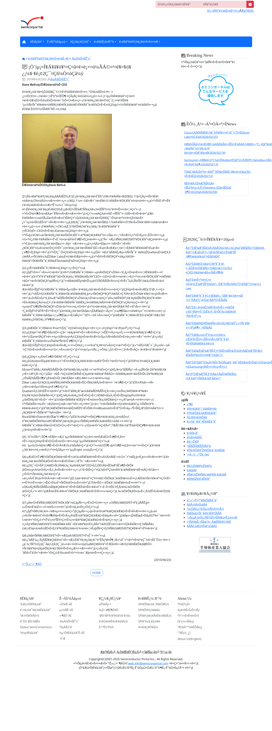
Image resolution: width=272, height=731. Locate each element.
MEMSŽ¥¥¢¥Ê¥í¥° (198, 479)
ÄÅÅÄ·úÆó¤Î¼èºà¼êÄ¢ (202, 526)
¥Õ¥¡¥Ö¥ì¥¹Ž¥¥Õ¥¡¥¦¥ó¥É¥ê (206, 450)
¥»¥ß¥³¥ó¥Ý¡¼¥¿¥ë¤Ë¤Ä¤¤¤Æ (138, 42)
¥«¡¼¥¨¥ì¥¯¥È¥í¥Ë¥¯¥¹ (201, 422)
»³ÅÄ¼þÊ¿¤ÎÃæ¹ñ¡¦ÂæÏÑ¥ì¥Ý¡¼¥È (209, 522)
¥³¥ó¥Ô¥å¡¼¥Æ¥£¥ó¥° (202, 413)
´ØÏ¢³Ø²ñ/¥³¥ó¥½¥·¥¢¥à (114, 616)
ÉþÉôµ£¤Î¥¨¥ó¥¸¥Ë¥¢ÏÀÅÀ (204, 513)
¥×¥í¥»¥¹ (192, 433)
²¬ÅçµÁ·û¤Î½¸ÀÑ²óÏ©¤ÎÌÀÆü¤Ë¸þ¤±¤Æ (212, 517)
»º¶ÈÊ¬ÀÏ (65, 616)
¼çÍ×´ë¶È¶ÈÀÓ (108, 610)
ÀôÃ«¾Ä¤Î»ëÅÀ (197, 505)
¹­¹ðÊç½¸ (184, 633)
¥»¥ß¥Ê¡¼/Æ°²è (104, 42)
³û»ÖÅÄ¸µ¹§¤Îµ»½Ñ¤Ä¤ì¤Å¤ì (205, 509)
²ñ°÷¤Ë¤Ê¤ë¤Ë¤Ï (188, 616)
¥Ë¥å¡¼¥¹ (36, 42)
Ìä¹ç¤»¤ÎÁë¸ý (186, 621)
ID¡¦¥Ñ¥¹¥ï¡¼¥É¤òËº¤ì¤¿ (223, 11)
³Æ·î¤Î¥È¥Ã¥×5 (29, 616)
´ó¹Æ (62, 638)
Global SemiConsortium (36, 627)
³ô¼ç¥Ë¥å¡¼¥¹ (29, 633)
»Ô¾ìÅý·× (105, 604)
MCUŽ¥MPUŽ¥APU (199, 466)
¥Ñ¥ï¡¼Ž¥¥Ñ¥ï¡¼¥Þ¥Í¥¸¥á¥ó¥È (207, 474)
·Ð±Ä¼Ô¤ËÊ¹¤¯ (81, 58)
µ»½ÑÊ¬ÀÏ (66, 610)
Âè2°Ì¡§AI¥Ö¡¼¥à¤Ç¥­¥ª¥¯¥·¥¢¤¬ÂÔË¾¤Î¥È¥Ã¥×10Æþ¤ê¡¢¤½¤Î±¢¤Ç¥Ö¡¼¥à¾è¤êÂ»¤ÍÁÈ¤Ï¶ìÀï (209, 268)
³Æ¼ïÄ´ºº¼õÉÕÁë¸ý (190, 627)
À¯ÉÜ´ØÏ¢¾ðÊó (30, 621)
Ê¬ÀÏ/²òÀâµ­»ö (56, 42)
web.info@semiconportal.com (148, 663)
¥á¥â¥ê (192, 470)
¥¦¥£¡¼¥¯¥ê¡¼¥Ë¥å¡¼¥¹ (35, 610)
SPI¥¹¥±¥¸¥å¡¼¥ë (149, 621)
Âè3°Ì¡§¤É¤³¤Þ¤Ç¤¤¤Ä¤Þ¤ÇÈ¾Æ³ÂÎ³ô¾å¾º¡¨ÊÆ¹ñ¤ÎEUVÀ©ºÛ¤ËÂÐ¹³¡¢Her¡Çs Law (223, 284)
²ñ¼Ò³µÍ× (184, 604)
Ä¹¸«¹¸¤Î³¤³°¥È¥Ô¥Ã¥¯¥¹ (202, 500)
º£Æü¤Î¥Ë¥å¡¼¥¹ (31, 604)
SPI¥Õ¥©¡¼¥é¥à (149, 610)
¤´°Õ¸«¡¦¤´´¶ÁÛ (32, 564)
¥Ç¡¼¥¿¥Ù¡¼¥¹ (79, 42)
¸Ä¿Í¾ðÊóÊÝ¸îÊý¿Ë (127, 652)
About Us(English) (189, 639)
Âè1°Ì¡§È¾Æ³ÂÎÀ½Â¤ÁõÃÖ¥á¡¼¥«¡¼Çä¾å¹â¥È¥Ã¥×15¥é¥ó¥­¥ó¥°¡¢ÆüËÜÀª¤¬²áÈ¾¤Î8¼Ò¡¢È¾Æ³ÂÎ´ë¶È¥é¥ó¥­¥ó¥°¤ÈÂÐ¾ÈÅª (225, 252)
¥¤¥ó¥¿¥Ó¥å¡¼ (148, 627)
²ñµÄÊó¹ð (65, 627)
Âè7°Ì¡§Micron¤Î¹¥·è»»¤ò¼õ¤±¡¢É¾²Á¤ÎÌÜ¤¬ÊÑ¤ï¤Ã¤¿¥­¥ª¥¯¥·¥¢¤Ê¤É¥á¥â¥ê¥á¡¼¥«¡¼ (207, 339)
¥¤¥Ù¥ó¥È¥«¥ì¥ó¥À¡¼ (113, 621)
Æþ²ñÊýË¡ (247, 11)
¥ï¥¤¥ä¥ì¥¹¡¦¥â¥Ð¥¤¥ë (202, 409)
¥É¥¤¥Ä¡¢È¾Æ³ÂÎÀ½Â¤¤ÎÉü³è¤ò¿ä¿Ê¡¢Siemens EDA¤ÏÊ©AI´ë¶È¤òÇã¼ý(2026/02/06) (207, 187)
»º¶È (190, 404)
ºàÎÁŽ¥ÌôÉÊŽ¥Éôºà (199, 446)
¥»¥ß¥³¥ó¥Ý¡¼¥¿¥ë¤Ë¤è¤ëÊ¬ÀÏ (48, 58)
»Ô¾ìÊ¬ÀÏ (65, 604)
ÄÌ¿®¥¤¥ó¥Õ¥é (197, 417)
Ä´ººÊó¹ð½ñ (106, 627)
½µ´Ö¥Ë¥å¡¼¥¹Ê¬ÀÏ (72, 633)
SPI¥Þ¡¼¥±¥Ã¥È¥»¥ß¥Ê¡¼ (155, 616)
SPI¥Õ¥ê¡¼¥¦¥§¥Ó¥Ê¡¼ (153, 604)
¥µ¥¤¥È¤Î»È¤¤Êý (188, 610)
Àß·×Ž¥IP (193, 442)
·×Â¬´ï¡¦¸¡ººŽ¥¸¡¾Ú (198, 454)
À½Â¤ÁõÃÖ (194, 437)
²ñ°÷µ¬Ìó (166, 652)
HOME (96, 573)
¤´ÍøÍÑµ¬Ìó (149, 652)
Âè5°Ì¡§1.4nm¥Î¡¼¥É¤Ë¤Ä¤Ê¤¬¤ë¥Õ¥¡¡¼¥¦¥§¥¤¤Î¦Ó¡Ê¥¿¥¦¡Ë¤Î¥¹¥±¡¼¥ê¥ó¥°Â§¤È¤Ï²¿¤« (211, 311)
